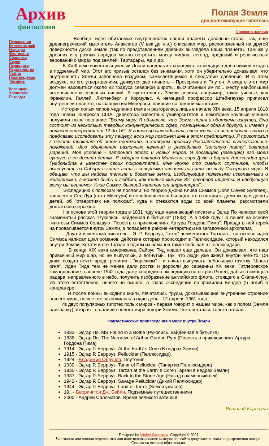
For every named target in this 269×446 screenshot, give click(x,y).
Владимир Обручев (99, 359)
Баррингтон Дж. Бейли (100, 392)
